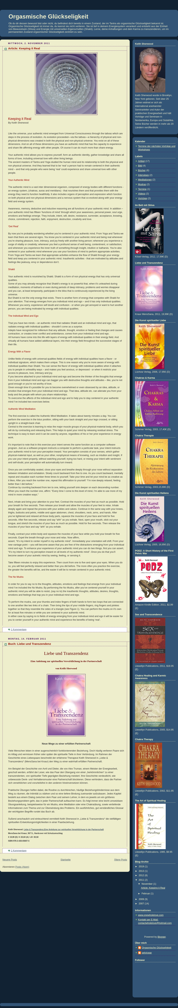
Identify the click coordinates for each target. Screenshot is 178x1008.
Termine (142, 189)
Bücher (142, 170)
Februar (146, 893)
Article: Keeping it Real (24, 48)
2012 (142, 875)
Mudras (142, 184)
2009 (142, 899)
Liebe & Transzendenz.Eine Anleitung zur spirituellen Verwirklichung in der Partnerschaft (64, 829)
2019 (142, 866)
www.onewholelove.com (151, 915)
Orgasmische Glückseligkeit (48, 16)
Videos (141, 193)
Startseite (66, 859)
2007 (142, 903)
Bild (140, 165)
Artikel (141, 161)
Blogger (162, 937)
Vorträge (142, 198)
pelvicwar (147, 952)
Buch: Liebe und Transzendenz (29, 643)
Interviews (143, 175)
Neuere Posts (9, 859)
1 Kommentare (19, 629)
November (147, 884)
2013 (142, 871)
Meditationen (145, 179)
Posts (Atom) (22, 867)
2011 (142, 880)
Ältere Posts (120, 859)
